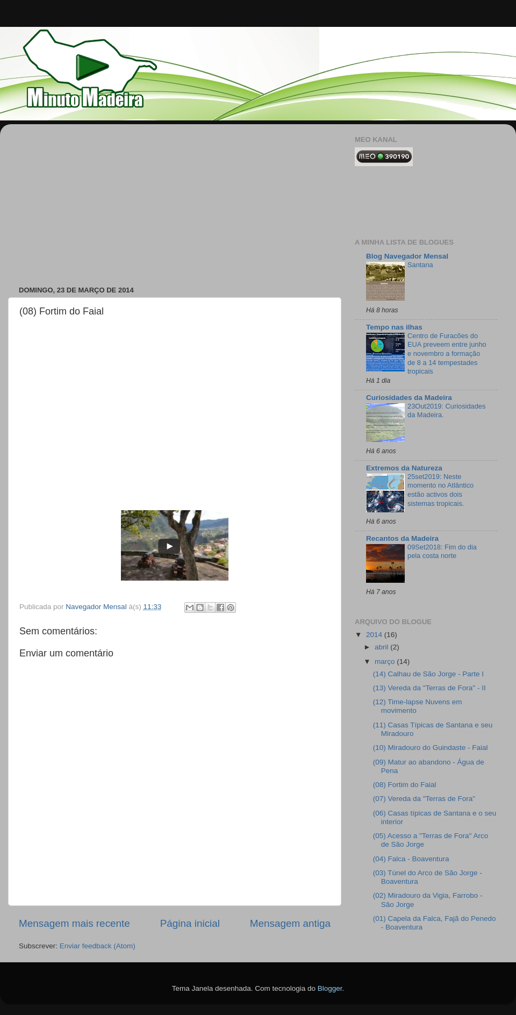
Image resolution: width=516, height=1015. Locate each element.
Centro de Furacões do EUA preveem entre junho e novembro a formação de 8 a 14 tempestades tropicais (446, 354)
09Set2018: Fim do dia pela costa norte (442, 551)
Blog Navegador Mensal (407, 256)
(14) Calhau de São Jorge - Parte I (428, 674)
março (386, 661)
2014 (375, 635)
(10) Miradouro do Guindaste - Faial (430, 748)
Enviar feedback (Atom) (97, 946)
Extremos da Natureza (404, 468)
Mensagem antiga (290, 923)
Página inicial (190, 923)
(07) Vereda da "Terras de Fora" (424, 799)
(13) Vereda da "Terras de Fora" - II (429, 688)
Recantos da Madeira (402, 538)
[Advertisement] (99, 199)
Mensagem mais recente (74, 923)
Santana (420, 265)
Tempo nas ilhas (394, 327)
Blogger (330, 988)
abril (382, 647)
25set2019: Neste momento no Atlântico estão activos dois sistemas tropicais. (440, 490)
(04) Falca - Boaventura (411, 859)
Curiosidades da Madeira (409, 398)
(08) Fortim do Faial (404, 785)
